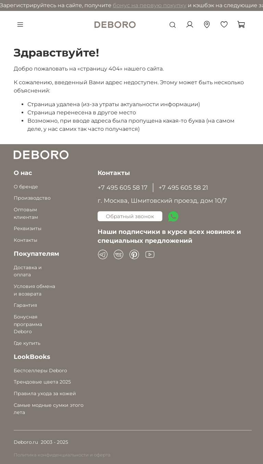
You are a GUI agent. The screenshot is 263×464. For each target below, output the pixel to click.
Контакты (25, 240)
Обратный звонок (130, 216)
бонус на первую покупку (114, 5)
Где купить (27, 343)
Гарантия (25, 305)
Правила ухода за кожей (45, 393)
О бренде (26, 187)
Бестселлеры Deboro (40, 370)
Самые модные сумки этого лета (49, 409)
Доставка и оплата (28, 271)
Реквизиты (27, 228)
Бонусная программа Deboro (28, 324)
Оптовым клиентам (26, 213)
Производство (32, 198)
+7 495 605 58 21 (183, 187)
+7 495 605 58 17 (123, 187)
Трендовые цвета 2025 (42, 382)
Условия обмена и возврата (34, 290)
